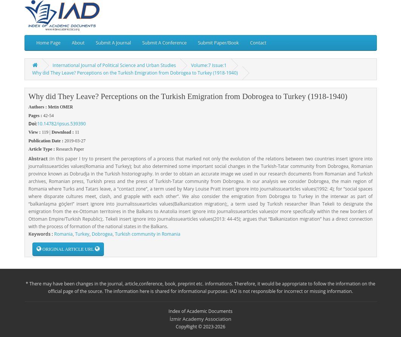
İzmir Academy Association (201, 319)
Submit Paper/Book (218, 43)
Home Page (49, 43)
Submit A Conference (164, 43)
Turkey (82, 234)
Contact (258, 43)
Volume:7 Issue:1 (209, 65)
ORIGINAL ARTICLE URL (68, 249)
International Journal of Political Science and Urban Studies (114, 65)
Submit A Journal (113, 43)
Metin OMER (60, 107)
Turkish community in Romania (147, 234)
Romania (63, 234)
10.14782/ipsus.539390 (61, 123)
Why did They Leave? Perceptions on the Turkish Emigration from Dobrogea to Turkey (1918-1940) (135, 73)
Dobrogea (102, 234)
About (78, 43)
